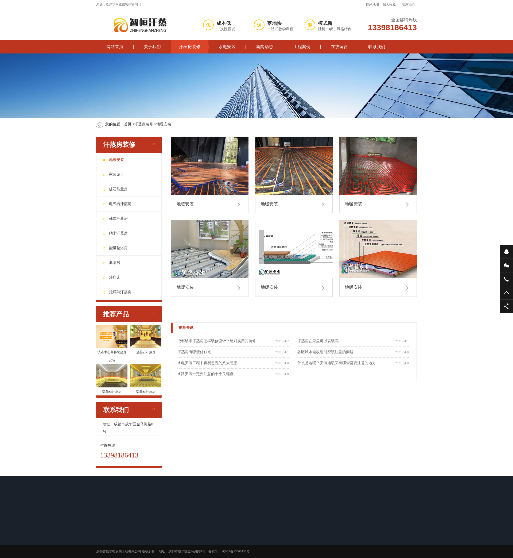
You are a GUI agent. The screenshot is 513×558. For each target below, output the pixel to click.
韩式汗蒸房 (115, 219)
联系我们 (408, 4)
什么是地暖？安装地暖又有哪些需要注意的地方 (336, 363)
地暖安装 (162, 124)
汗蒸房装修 (189, 46)
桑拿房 (111, 263)
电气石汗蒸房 (117, 204)
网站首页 (114, 46)
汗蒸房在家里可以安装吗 (318, 341)
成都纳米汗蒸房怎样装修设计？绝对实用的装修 (216, 341)
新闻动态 (264, 46)
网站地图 (372, 4)
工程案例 (301, 46)
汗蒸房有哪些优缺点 (194, 352)
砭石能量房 (115, 189)
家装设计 (113, 174)
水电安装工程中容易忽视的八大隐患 (207, 363)
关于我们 (152, 46)
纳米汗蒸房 (115, 233)
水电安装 (227, 46)
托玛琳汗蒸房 (117, 292)
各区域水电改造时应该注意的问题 (325, 352)
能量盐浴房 (115, 248)
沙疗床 (111, 277)
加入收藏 (389, 4)
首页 (127, 124)
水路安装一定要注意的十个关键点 (205, 374)
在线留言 (339, 46)
